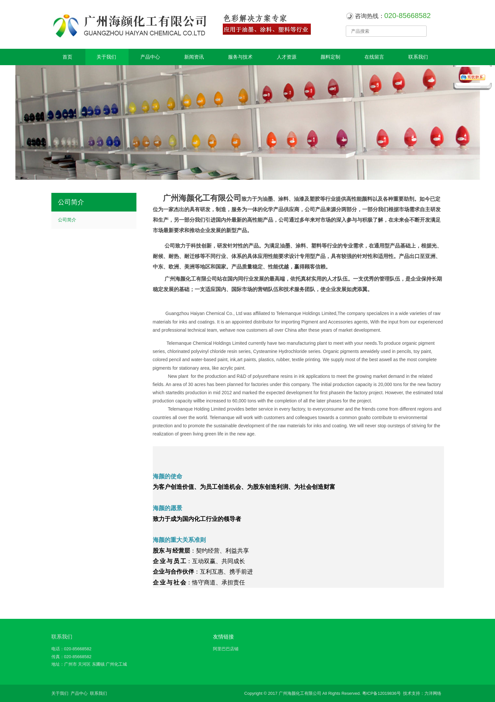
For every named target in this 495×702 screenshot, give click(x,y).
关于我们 (59, 693)
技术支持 (411, 693)
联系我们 (61, 636)
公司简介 (67, 219)
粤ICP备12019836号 (381, 693)
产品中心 (79, 693)
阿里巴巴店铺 (226, 648)
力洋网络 (432, 693)
